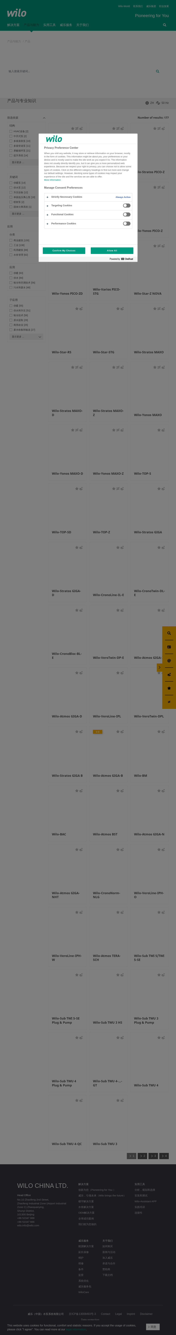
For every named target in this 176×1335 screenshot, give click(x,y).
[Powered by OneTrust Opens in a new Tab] (123, 260)
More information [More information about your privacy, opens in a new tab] (52, 180)
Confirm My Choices (64, 250)
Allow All (112, 250)
